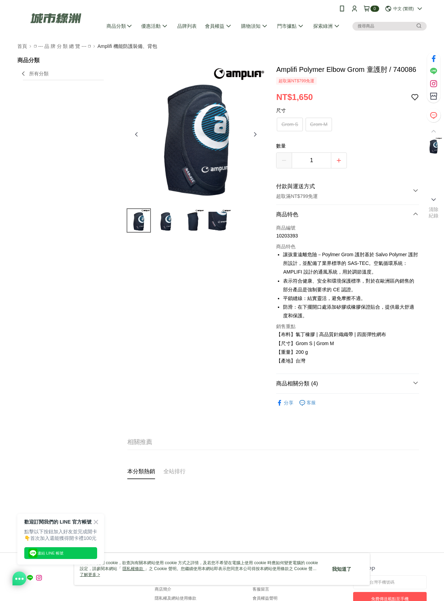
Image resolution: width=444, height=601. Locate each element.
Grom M (319, 124)
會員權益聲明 (265, 598)
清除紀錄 (434, 212)
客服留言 (261, 589)
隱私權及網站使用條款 (175, 598)
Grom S (289, 124)
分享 (284, 403)
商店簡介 (163, 589)
